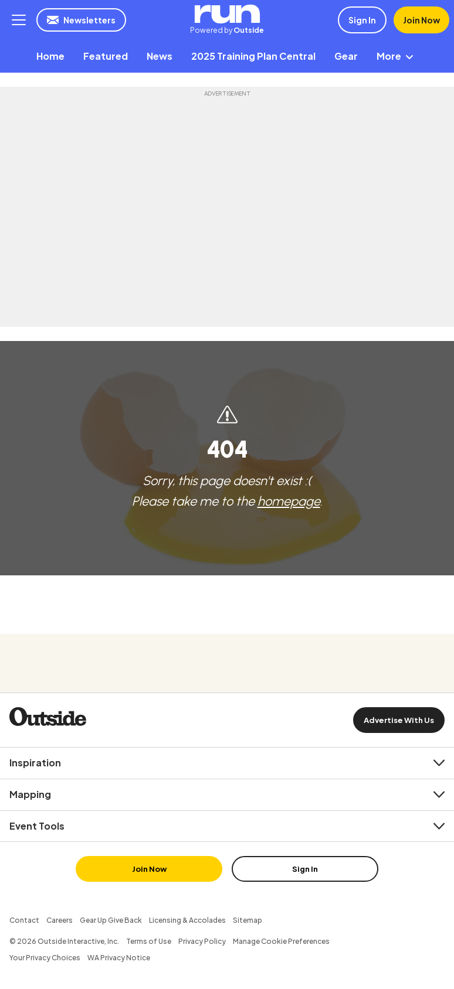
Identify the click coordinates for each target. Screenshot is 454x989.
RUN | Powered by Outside (227, 14)
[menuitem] (50, 56)
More (397, 56)
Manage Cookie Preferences (281, 941)
